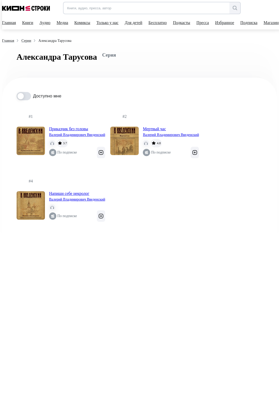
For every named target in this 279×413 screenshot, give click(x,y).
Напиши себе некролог (69, 193)
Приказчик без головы (68, 129)
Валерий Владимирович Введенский (77, 135)
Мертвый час (154, 129)
